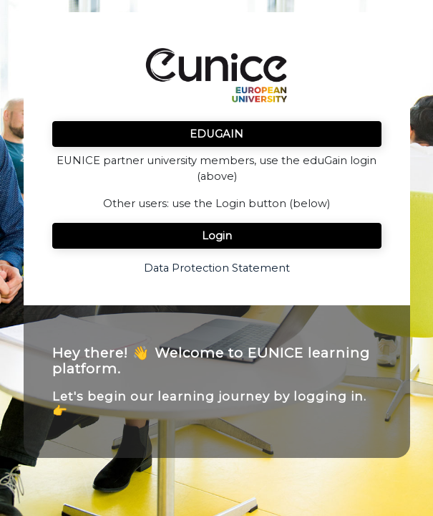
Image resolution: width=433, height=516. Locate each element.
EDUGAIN (216, 134)
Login (217, 235)
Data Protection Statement (217, 268)
